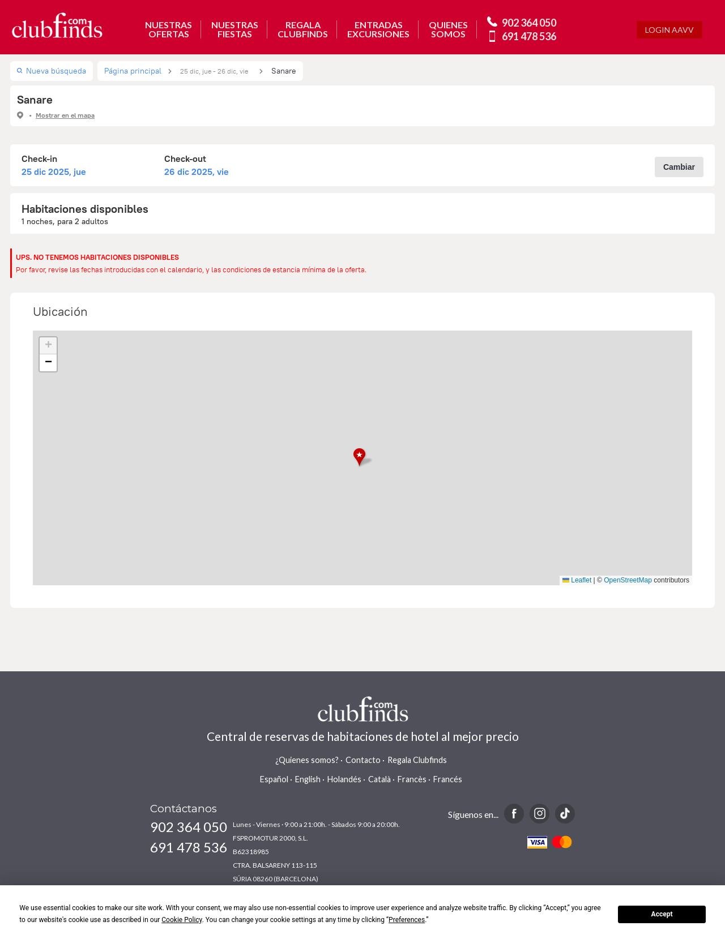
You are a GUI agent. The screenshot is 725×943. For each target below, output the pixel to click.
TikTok (565, 814)
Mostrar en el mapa (65, 115)
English (308, 779)
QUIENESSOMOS (448, 29)
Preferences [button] (407, 920)
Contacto (363, 760)
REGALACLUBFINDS (303, 29)
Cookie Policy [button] (181, 920)
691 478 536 (529, 36)
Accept (662, 914)
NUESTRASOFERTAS (168, 29)
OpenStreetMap (628, 580)
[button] (363, 458)
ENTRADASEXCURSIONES (378, 29)
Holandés (344, 779)
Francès (412, 779)
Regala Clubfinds (417, 760)
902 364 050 (529, 23)
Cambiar (679, 167)
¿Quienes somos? (307, 760)
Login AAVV (669, 30)
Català (379, 779)
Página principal (132, 71)
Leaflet (576, 580)
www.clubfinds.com (57, 25)
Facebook (514, 814)
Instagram (539, 814)
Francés (447, 779)
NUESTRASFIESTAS (234, 29)
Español (274, 779)
